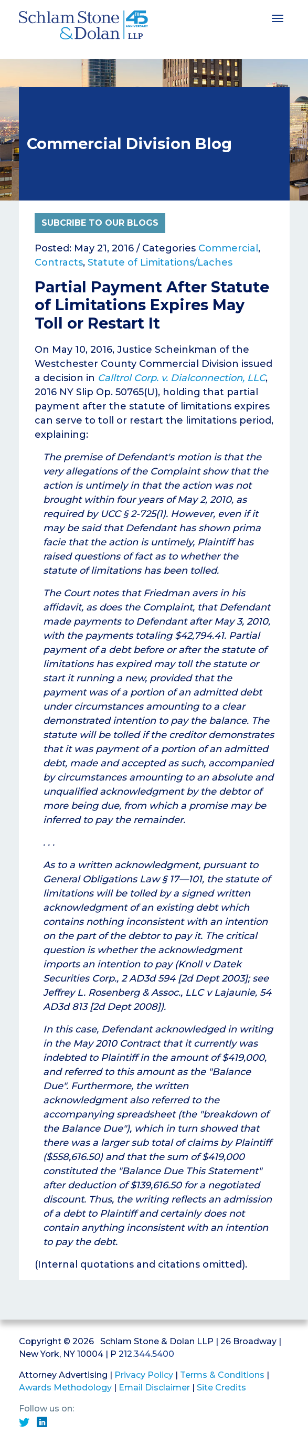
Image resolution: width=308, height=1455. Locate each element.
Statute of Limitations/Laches (160, 262)
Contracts (59, 262)
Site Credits (221, 1388)
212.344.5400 (146, 1354)
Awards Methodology (65, 1388)
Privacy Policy (143, 1375)
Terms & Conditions (222, 1375)
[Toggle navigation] (277, 17)
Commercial (228, 248)
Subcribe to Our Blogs (99, 223)
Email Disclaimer (154, 1388)
